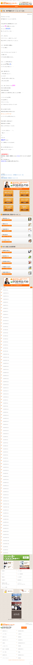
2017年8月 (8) (5, 329)
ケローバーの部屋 (4, 587)
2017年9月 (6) (5, 326)
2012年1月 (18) (6, 534)
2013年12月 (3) (6, 464)
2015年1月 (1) (5, 424)
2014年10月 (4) (6, 433)
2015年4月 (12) (6, 415)
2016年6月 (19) (6, 372)
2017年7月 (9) (5, 332)
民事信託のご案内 (5, 583)
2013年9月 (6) (5, 473)
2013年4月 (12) (6, 488)
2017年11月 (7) (6, 320)
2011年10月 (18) (6, 543)
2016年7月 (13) (6, 369)
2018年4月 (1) (5, 311)
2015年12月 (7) (6, 390)
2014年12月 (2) (6, 427)
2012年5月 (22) (6, 522)
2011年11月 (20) (6, 540)
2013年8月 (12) (6, 476)
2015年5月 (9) (5, 412)
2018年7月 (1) (5, 305)
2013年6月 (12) (6, 482)
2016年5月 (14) (6, 375)
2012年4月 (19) (6, 525)
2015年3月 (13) (6, 418)
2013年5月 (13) (6, 485)
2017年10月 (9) (6, 323)
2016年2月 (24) (6, 384)
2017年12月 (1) (6, 317)
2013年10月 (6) (6, 470)
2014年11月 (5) (6, 430)
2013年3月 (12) (6, 491)
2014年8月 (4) (5, 439)
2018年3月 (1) (5, 314)
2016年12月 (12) (6, 354)
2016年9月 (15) (6, 363)
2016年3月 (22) (6, 381)
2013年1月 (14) (6, 497)
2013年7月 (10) (6, 479)
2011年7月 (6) (5, 552)
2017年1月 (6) (5, 351)
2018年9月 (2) (5, 302)
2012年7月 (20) (6, 516)
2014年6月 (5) (5, 445)
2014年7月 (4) (5, 442)
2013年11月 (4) (6, 467)
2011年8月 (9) (5, 549)
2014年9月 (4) (5, 436)
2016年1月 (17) (6, 387)
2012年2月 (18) (6, 531)
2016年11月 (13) (6, 357)
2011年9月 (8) (5, 546)
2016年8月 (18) (6, 366)
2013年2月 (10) (6, 494)
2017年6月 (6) (5, 335)
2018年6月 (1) (5, 308)
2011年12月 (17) (6, 537)
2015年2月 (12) (6, 421)
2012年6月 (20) (6, 519)
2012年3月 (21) (6, 528)
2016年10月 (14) (6, 360)
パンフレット (21, 583)
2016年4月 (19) (6, 378)
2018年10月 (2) (6, 299)
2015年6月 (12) (6, 409)
